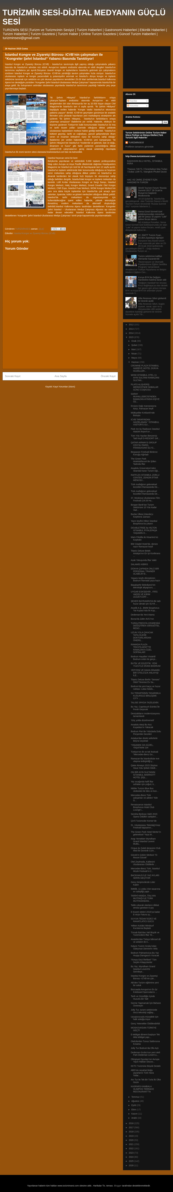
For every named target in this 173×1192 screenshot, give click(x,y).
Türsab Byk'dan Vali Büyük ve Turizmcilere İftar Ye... (145, 933)
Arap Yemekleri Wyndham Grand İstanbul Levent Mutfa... (143, 841)
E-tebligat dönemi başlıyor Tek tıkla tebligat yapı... (145, 1035)
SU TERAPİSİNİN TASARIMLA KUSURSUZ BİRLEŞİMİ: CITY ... (145, 696)
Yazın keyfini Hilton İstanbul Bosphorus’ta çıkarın (144, 522)
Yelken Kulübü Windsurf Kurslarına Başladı (142, 927)
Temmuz (135, 1097)
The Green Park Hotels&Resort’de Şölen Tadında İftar (143, 461)
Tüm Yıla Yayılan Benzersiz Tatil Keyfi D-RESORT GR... (145, 437)
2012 (131, 324)
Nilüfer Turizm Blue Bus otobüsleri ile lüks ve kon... (144, 789)
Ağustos (135, 1101)
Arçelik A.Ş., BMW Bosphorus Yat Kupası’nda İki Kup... (145, 609)
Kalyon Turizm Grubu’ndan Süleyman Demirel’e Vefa (144, 947)
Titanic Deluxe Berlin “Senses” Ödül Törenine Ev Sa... (145, 680)
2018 (131, 1131)
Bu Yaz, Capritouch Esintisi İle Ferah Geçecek (145, 708)
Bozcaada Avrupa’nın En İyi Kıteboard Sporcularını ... (144, 990)
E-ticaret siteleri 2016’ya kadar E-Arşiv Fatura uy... (145, 913)
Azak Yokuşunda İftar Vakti (143, 560)
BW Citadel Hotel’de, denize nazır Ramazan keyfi (144, 545)
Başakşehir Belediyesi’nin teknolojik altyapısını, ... (143, 586)
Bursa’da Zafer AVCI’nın (142, 619)
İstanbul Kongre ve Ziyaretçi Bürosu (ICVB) (34, 233)
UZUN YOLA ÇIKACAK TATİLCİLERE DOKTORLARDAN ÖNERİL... (142, 636)
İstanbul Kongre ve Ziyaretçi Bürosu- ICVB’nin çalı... (144, 977)
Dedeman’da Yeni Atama (142, 614)
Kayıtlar (132, 101)
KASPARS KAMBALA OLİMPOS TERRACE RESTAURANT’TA (142, 1089)
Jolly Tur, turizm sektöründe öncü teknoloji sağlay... (144, 1011)
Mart (133, 349)
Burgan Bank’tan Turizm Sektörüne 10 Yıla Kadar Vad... (144, 507)
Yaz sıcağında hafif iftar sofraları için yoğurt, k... (143, 782)
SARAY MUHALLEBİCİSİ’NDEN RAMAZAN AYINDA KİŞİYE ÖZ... (145, 398)
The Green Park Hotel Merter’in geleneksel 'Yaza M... (146, 833)
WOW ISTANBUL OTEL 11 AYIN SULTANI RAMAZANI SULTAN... (145, 378)
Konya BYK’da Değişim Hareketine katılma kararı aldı (152, 278)
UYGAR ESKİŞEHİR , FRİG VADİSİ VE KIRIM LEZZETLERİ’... (144, 594)
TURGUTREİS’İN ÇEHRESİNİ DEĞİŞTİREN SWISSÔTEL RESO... (145, 626)
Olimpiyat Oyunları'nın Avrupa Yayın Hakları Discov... (145, 1060)
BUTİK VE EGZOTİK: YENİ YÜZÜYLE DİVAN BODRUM (145, 664)
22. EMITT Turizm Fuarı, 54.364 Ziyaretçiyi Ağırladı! (151, 236)
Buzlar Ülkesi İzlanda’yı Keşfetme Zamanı (142, 515)
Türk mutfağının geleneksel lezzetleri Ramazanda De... (145, 485)
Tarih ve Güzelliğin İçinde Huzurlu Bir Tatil (143, 997)
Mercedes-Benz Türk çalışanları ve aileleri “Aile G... (144, 798)
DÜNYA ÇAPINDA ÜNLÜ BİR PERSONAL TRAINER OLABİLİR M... (145, 571)
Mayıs (134, 358)
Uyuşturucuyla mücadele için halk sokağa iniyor (144, 1018)
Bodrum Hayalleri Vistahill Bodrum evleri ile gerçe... (144, 657)
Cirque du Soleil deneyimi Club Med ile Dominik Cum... (145, 849)
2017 (131, 1127)
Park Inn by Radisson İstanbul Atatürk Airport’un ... (145, 430)
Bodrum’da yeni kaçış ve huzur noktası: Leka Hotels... (145, 687)
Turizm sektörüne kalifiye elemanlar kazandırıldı (150, 257)
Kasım (134, 1113)
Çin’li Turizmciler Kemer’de (143, 821)
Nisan (134, 353)
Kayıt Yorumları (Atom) (64, 386)
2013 (131, 329)
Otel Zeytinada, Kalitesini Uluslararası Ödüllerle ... (143, 863)
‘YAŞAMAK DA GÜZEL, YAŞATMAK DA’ (142, 746)
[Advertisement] (60, 344)
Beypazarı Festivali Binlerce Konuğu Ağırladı (144, 453)
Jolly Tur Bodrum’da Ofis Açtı (145, 1048)
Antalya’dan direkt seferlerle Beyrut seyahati (144, 739)
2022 (131, 1148)
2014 (131, 333)
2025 (131, 1161)
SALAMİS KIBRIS (139, 564)
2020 (131, 1140)
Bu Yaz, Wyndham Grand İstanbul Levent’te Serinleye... (143, 969)
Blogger (117, 1185)
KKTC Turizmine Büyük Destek (145, 1066)
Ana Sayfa (61, 376)
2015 (131, 337)
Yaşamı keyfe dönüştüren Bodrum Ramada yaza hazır (145, 579)
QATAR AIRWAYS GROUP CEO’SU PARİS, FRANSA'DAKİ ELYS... (144, 445)
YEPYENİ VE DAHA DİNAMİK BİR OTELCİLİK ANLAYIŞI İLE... (145, 673)
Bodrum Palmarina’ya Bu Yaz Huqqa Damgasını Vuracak (145, 954)
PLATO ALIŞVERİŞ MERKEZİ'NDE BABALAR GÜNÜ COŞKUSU (144, 387)
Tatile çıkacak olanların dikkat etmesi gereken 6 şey (145, 906)
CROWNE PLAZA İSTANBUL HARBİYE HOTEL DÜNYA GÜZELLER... (145, 368)
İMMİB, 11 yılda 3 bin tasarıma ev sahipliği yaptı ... (145, 890)
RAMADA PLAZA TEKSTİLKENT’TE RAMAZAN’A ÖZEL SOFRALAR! (141, 648)
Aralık (134, 1118)
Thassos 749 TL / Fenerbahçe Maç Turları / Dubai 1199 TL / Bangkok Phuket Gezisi (147, 170)
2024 (131, 1157)
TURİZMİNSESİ (136, 142)
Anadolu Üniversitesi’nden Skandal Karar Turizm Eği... (145, 469)
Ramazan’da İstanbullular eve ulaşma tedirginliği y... (145, 759)
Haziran (135, 362)
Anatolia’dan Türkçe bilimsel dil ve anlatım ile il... (145, 940)
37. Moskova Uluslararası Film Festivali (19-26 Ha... (145, 499)
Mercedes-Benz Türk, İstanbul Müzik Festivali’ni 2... (145, 869)
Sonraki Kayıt (12, 376)
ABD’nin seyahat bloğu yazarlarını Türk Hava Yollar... (142, 1073)
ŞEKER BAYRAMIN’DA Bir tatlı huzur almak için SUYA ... (146, 602)
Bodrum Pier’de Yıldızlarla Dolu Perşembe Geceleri (146, 732)
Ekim (134, 1109)
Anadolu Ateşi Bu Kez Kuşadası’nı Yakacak (142, 725)
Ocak (134, 341)
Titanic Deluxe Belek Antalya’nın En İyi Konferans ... (145, 553)
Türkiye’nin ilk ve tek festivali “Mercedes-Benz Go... (144, 753)
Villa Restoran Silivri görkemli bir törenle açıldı (152, 299)
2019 (131, 1136)
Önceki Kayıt (108, 376)
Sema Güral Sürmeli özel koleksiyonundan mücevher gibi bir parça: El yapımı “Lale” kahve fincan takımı (152, 215)
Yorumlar (132, 105)
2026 (131, 1165)
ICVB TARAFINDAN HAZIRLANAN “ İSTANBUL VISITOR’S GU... (145, 422)
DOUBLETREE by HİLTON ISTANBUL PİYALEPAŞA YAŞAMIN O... (144, 530)
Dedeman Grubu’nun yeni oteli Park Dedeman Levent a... (145, 1053)
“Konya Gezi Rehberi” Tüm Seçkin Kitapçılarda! (143, 960)
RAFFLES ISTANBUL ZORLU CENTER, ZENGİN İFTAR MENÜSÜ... (145, 477)
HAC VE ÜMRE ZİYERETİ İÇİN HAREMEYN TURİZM (142, 181)
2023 (131, 1153)
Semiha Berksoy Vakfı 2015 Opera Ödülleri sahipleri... (144, 815)
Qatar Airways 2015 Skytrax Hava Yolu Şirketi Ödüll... (144, 766)
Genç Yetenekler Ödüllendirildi (145, 1023)
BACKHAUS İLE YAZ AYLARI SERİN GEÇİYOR (145, 876)
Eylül (134, 1105)
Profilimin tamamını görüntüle (139, 146)
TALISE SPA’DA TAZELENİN (144, 702)
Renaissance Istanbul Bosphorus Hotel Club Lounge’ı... (142, 807)
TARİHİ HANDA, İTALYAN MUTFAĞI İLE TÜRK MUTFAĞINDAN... (143, 898)
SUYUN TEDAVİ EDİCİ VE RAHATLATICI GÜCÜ (143, 920)
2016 (131, 1123)
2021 (131, 1144)
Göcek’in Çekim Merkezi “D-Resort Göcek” (144, 856)
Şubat (134, 345)
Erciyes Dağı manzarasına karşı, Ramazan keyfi (143, 407)
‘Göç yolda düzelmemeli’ (142, 720)
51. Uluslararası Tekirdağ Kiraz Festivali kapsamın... (145, 826)
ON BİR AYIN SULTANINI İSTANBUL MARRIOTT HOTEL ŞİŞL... (143, 775)
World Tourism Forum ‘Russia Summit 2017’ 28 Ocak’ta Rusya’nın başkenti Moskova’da (152, 192)
